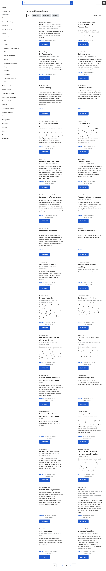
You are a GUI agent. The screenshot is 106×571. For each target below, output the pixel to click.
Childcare (6, 52)
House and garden (7, 112)
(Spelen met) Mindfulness (49, 451)
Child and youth (6, 86)
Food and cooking (7, 21)
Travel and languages (8, 93)
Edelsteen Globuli (85, 88)
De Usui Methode (46, 298)
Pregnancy (7, 67)
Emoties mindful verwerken (50, 197)
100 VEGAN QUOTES (86, 377)
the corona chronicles (86, 231)
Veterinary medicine (10, 78)
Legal (3, 131)
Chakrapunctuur (46, 531)
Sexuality (6, 70)
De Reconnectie (45, 54)
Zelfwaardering (45, 88)
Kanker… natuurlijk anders (49, 489)
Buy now (45, 44)
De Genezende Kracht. (87, 298)
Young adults (6, 119)
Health (4, 33)
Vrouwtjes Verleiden (86, 531)
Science (4, 127)
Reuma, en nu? (84, 414)
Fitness (6, 44)
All (28, 15)
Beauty (6, 59)
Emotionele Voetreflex (48, 231)
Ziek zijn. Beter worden (48, 264)
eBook (55, 15)
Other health (7, 82)
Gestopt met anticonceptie (49, 24)
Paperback (36, 15)
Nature (4, 135)
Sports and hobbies (8, 101)
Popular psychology (9, 55)
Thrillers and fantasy (8, 108)
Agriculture (5, 138)
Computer (5, 116)
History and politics (8, 29)
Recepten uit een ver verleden (89, 197)
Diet (5, 40)
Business (5, 18)
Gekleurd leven (84, 54)
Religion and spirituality (9, 97)
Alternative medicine (10, 37)
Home (4, 7)
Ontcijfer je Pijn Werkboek (49, 161)
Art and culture (6, 89)
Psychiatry (7, 74)
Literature (5, 25)
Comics (4, 104)
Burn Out (81, 489)
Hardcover (46, 15)
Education (5, 123)
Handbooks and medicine (11, 48)
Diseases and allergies (10, 63)
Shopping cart (6, 11)
